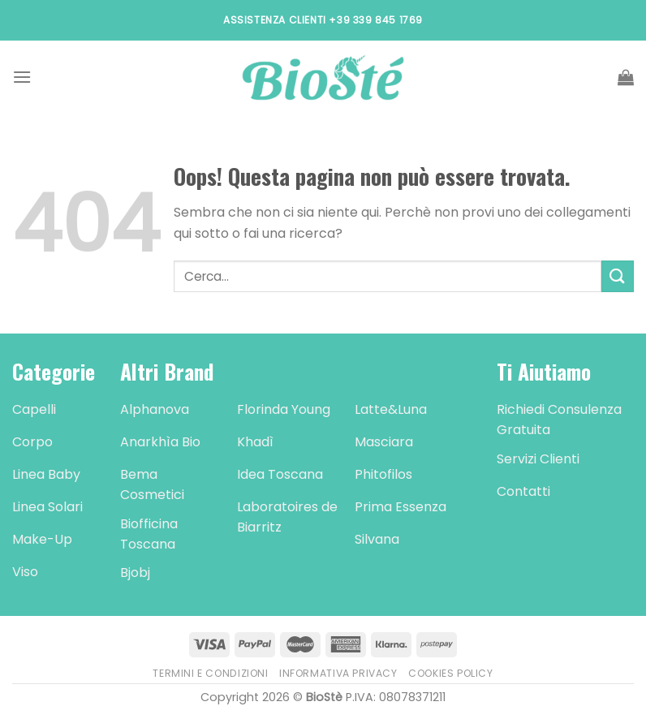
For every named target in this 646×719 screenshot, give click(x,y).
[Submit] (617, 276)
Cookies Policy (450, 673)
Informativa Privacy (338, 673)
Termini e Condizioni (210, 673)
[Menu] (22, 77)
